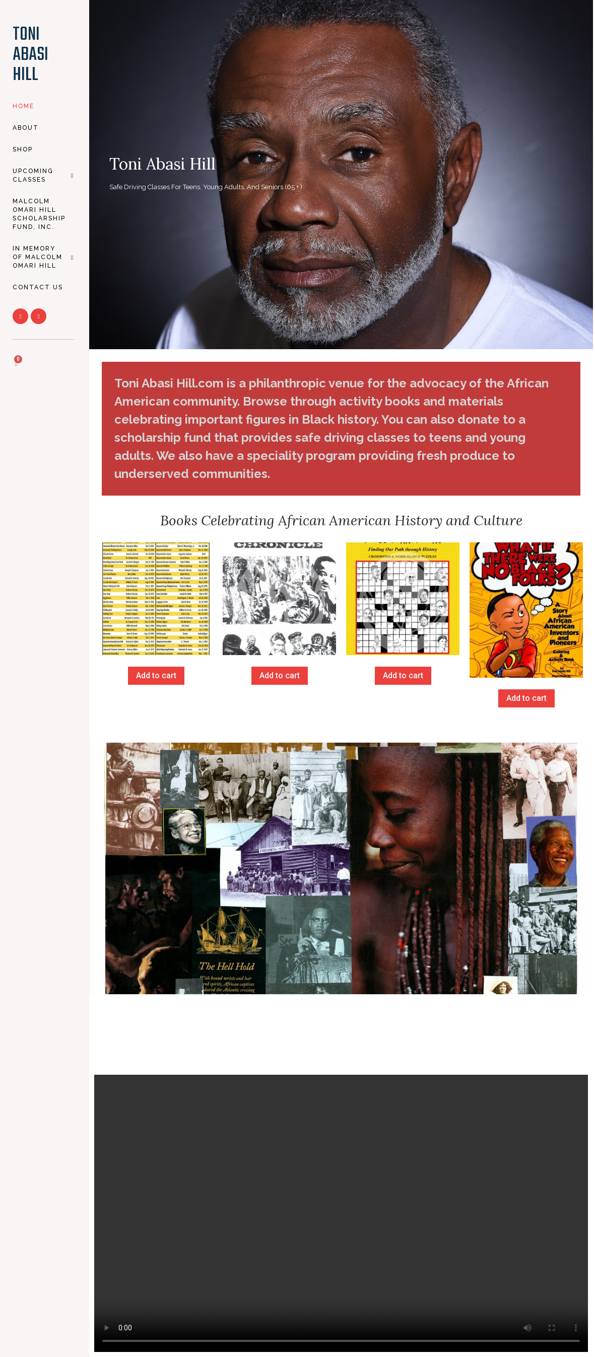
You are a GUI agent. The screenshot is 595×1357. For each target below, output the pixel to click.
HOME (23, 106)
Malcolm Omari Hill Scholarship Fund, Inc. (39, 214)
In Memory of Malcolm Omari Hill (43, 257)
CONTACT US (38, 287)
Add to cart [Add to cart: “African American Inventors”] (156, 675)
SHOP (23, 149)
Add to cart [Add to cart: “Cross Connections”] (403, 675)
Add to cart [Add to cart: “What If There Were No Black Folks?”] (526, 698)
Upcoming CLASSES (43, 176)
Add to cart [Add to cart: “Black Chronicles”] (279, 675)
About (26, 127)
